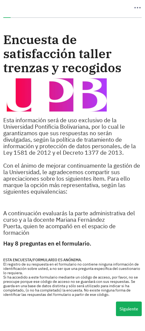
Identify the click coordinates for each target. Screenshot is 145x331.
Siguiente (128, 309)
